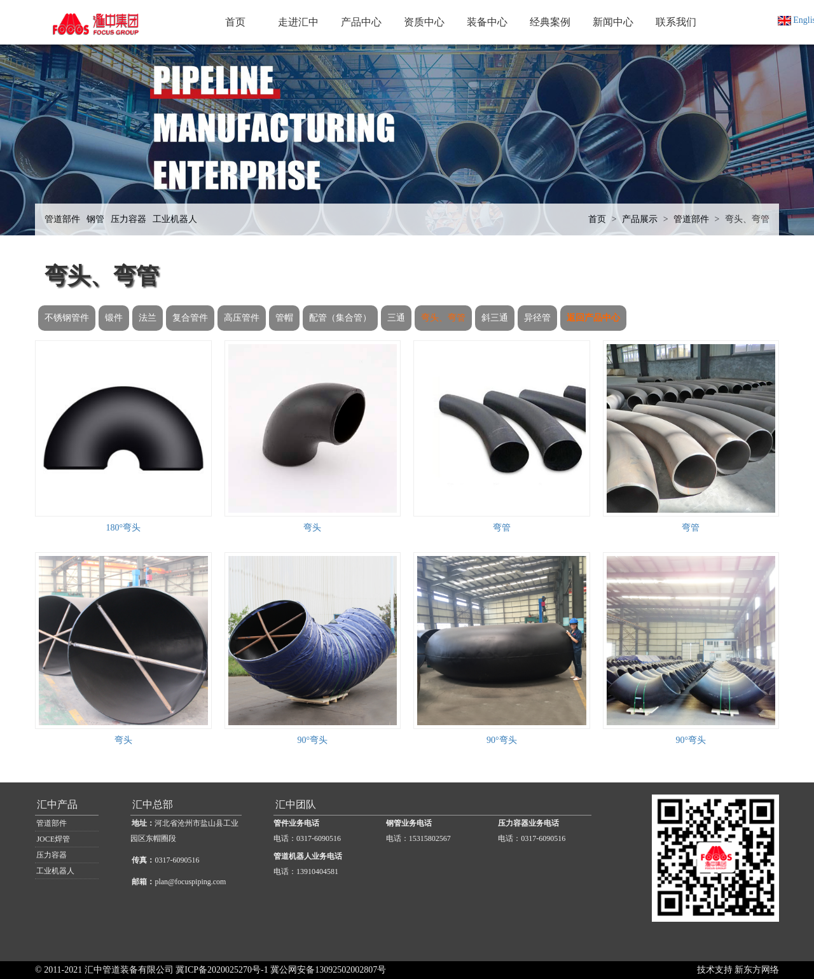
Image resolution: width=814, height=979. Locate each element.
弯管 (502, 527)
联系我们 (676, 22)
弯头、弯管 (747, 219)
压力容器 (128, 219)
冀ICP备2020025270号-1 (222, 970)
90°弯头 (312, 740)
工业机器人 (175, 219)
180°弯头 (123, 527)
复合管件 (190, 318)
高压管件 (241, 318)
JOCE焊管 (53, 839)
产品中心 (361, 22)
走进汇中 (298, 22)
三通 (396, 318)
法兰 (147, 318)
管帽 (284, 318)
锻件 (114, 318)
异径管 (537, 318)
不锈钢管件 (67, 318)
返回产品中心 (593, 318)
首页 (235, 22)
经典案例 (550, 22)
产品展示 (640, 219)
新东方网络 (757, 970)
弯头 (312, 527)
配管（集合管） (340, 318)
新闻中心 (613, 22)
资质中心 (424, 22)
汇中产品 (57, 804)
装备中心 (487, 22)
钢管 (95, 219)
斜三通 (494, 318)
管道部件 (62, 219)
